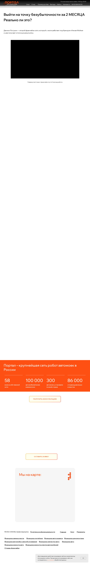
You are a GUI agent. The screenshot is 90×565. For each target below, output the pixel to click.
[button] (45, 399)
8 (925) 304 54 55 (39, 434)
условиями (51, 560)
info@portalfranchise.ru (41, 440)
